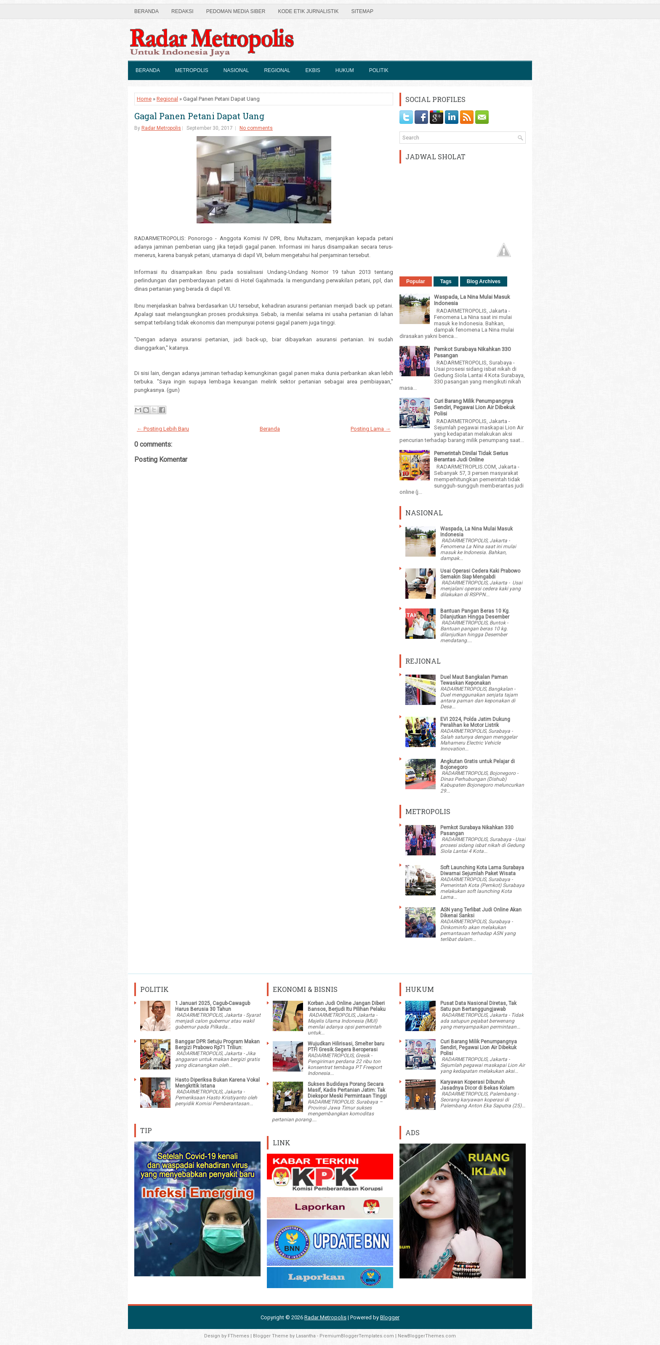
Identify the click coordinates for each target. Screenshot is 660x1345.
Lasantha (306, 1336)
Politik (379, 70)
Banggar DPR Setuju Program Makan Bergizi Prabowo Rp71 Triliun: (217, 1044)
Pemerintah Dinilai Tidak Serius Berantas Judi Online (471, 456)
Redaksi (182, 11)
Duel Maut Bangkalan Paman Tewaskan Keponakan (474, 680)
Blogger (389, 1317)
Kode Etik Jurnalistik (308, 11)
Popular (415, 281)
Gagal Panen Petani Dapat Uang (199, 116)
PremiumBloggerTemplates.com (356, 1336)
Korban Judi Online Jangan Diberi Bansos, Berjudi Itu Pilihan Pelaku (347, 1006)
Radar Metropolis (161, 128)
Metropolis (191, 70)
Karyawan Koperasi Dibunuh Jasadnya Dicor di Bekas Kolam (477, 1085)
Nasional (236, 70)
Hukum (344, 70)
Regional (277, 70)
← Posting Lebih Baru (163, 429)
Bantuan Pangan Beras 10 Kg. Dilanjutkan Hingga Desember (475, 614)
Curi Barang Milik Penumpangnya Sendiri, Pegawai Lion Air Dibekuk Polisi (474, 407)
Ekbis (312, 70)
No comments (256, 128)
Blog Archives (483, 281)
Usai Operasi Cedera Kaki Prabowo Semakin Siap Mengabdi (480, 574)
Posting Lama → (371, 429)
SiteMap (362, 11)
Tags (446, 281)
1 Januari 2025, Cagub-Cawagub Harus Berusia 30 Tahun (212, 1006)
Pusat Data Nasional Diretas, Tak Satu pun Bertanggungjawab (478, 1006)
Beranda (146, 11)
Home (144, 99)
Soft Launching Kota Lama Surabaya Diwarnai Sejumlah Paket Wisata (482, 870)
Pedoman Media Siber (236, 11)
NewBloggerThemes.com (427, 1336)
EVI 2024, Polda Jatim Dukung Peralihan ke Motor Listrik (475, 722)
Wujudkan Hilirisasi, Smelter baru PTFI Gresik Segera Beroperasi (346, 1047)
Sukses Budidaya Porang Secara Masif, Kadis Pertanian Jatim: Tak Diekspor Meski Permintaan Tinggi (347, 1090)
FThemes (238, 1336)
